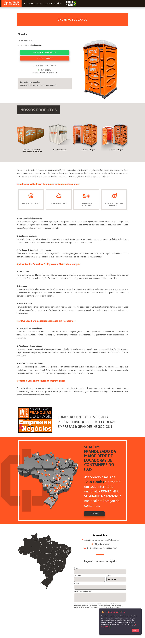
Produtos (39, 3)
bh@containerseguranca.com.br (44, 72)
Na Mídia (57, 3)
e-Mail (76, 584)
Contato (48, 3)
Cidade (108, 576)
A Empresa (29, 3)
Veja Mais (94, 514)
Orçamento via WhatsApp (44, 52)
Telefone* (77, 576)
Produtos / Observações (82, 592)
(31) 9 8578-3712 (44, 70)
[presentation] (91, 618)
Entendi (136, 630)
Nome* (76, 568)
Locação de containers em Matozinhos (101, 540)
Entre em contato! (44, 58)
